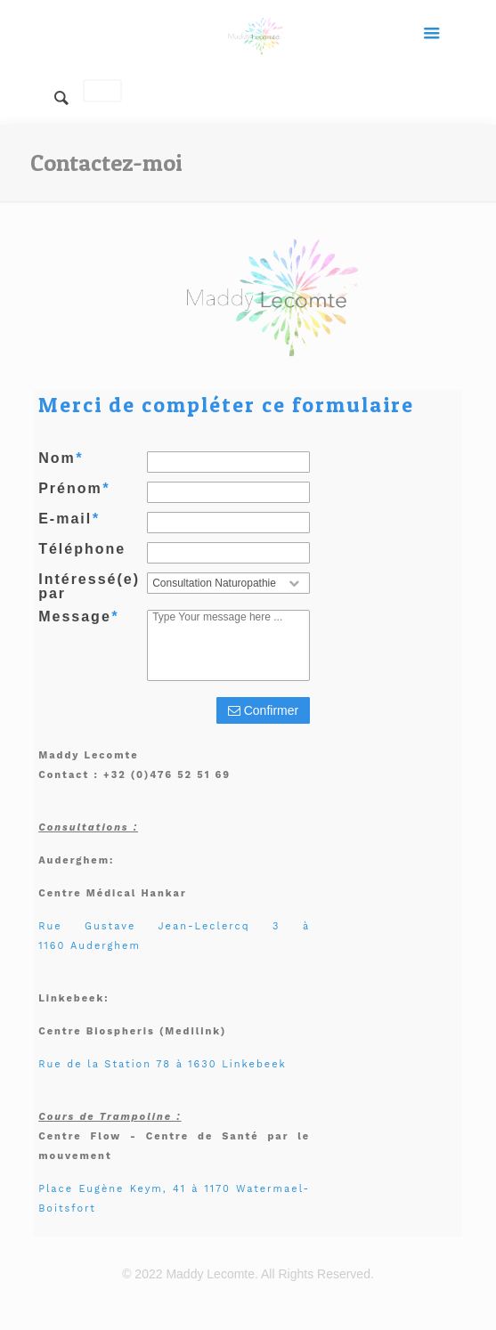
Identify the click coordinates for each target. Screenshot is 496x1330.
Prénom (74, 489)
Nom (60, 458)
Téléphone (82, 549)
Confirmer (263, 710)
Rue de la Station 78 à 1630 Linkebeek (162, 1064)
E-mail (68, 519)
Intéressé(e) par (89, 586)
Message (78, 617)
